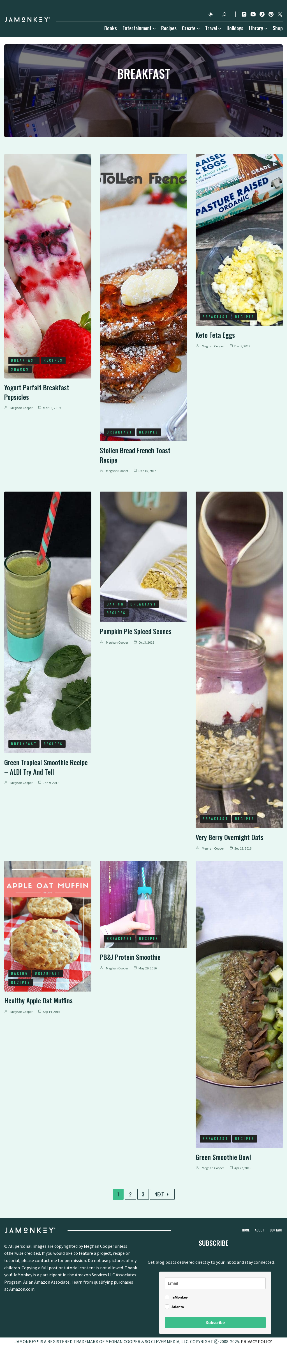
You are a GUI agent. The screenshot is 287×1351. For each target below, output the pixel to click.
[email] (215, 1283)
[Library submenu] (265, 28)
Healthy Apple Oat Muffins (38, 1000)
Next (162, 1194)
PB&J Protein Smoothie (130, 957)
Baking (115, 604)
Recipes (53, 360)
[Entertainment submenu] (154, 28)
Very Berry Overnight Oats (229, 837)
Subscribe (215, 1322)
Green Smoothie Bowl (223, 1157)
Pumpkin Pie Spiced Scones (136, 631)
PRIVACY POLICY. (256, 1341)
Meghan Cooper (21, 408)
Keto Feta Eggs (215, 335)
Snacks (20, 369)
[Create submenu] (198, 28)
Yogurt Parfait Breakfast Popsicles (36, 392)
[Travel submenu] (219, 28)
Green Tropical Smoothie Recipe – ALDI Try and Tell (46, 767)
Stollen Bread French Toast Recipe (135, 455)
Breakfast (24, 360)
